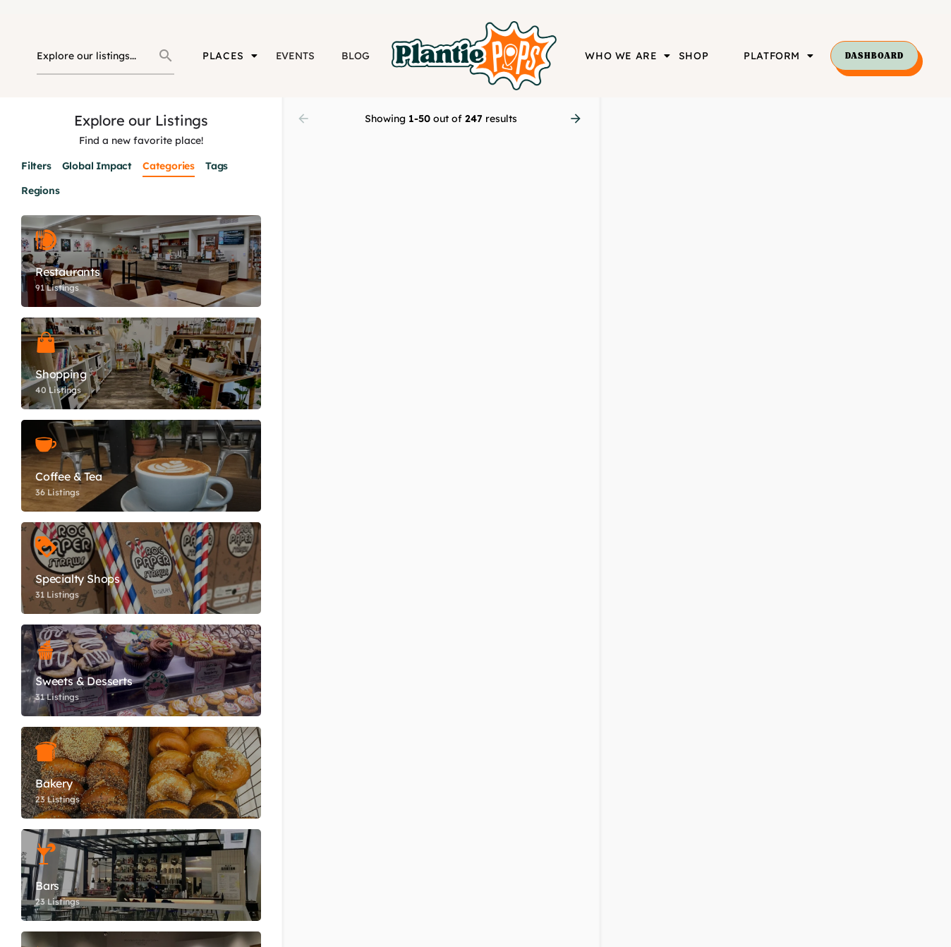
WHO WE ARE (628, 56)
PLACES (230, 56)
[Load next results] (577, 118)
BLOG (355, 55)
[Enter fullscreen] (933, 162)
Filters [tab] (36, 165)
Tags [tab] (216, 165)
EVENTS (295, 55)
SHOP (693, 55)
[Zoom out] (933, 135)
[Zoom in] (933, 114)
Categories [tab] (169, 165)
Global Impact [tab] (97, 165)
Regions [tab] (40, 190)
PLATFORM (778, 56)
